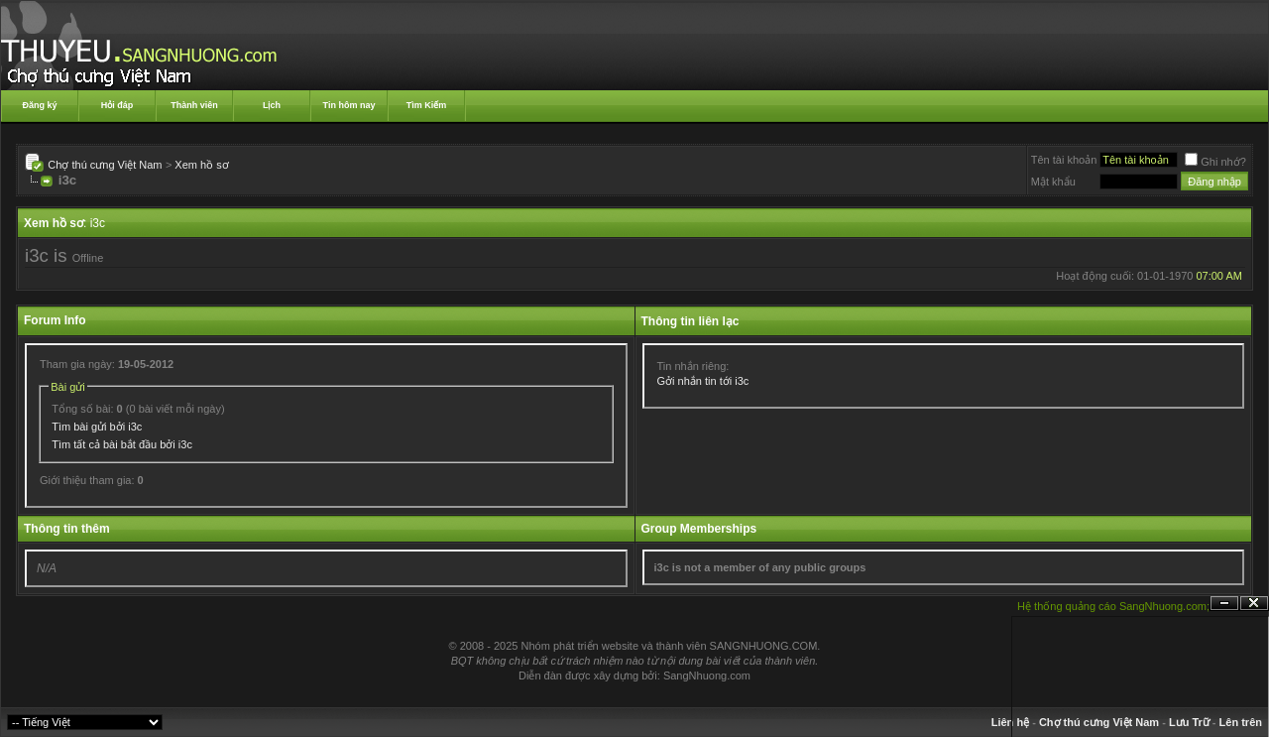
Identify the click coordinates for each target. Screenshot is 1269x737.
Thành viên (194, 105)
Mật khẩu (1053, 181)
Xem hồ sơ (201, 165)
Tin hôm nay (349, 105)
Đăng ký (39, 105)
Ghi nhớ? (1215, 162)
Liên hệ (1010, 722)
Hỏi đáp (117, 105)
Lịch (272, 105)
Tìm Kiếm (426, 105)
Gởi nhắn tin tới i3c (703, 381)
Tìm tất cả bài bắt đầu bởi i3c (122, 444)
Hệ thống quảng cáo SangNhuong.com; (1113, 606)
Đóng (1254, 603)
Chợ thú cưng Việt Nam (105, 165)
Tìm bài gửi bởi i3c (97, 426)
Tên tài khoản (1064, 160)
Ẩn (1224, 603)
